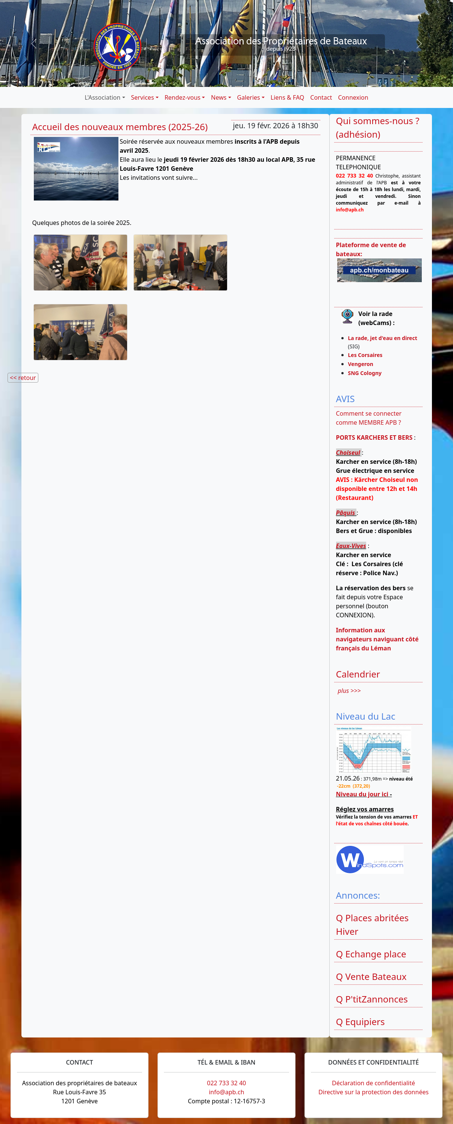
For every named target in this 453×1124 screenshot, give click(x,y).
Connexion (353, 97)
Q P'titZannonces (372, 999)
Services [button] (142, 97)
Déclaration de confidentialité (373, 1083)
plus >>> (349, 691)
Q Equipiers (360, 1021)
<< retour (23, 378)
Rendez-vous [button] (183, 97)
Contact (321, 97)
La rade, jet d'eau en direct (382, 338)
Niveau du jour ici (362, 794)
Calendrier (358, 674)
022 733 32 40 (226, 1083)
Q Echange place (371, 954)
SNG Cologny (366, 373)
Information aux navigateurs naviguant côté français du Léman (377, 639)
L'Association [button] (102, 97)
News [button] (218, 97)
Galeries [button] (248, 97)
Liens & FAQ (288, 97)
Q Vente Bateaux (371, 976)
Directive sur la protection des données (373, 1092)
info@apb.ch (226, 1092)
